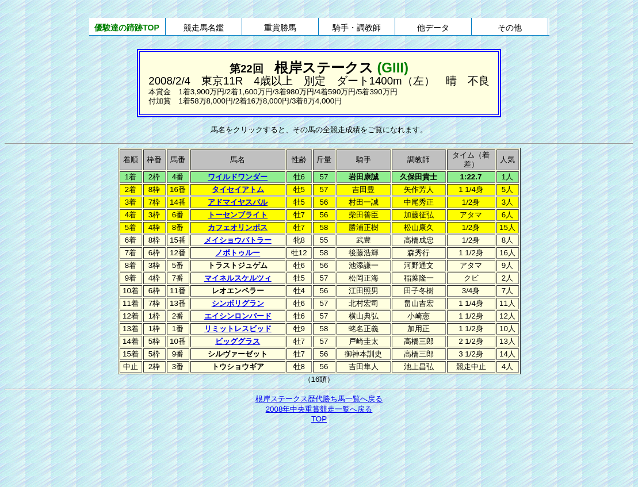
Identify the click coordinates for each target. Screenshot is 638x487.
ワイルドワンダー (238, 176)
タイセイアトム (238, 189)
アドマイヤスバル (238, 202)
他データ (433, 27)
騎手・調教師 (357, 27)
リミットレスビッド (238, 328)
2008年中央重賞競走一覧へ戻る (319, 409)
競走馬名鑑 (204, 27)
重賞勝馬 (280, 27)
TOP (319, 419)
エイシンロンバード (238, 316)
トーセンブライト (238, 214)
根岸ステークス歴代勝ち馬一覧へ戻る (319, 398)
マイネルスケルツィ (238, 278)
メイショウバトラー (238, 240)
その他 (510, 27)
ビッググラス (237, 341)
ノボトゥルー (237, 252)
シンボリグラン (238, 303)
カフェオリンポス (238, 227)
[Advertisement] (319, 456)
